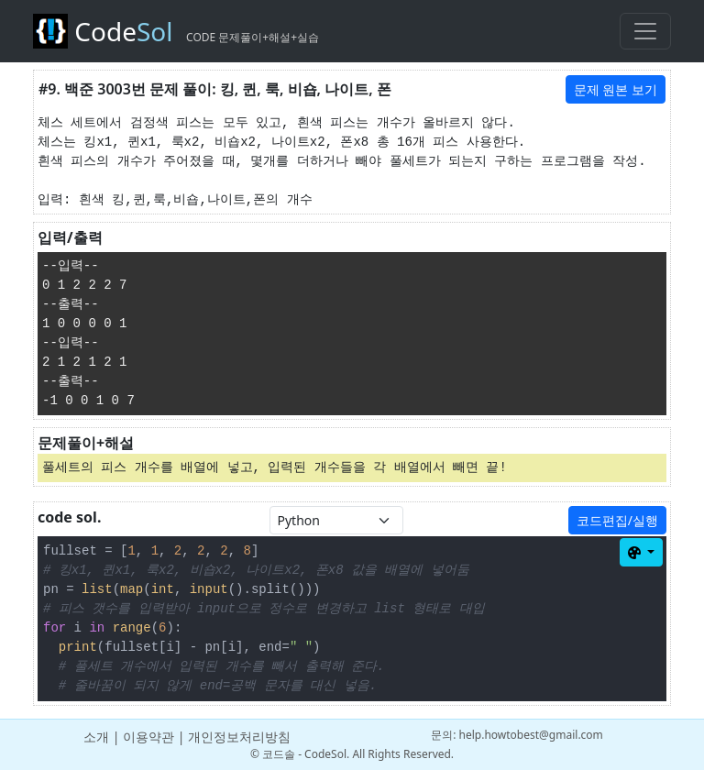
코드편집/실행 (617, 520)
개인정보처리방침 (239, 736)
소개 (96, 736)
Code (176, 31)
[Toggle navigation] (645, 31)
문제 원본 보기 (615, 89)
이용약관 (148, 736)
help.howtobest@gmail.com (531, 734)
